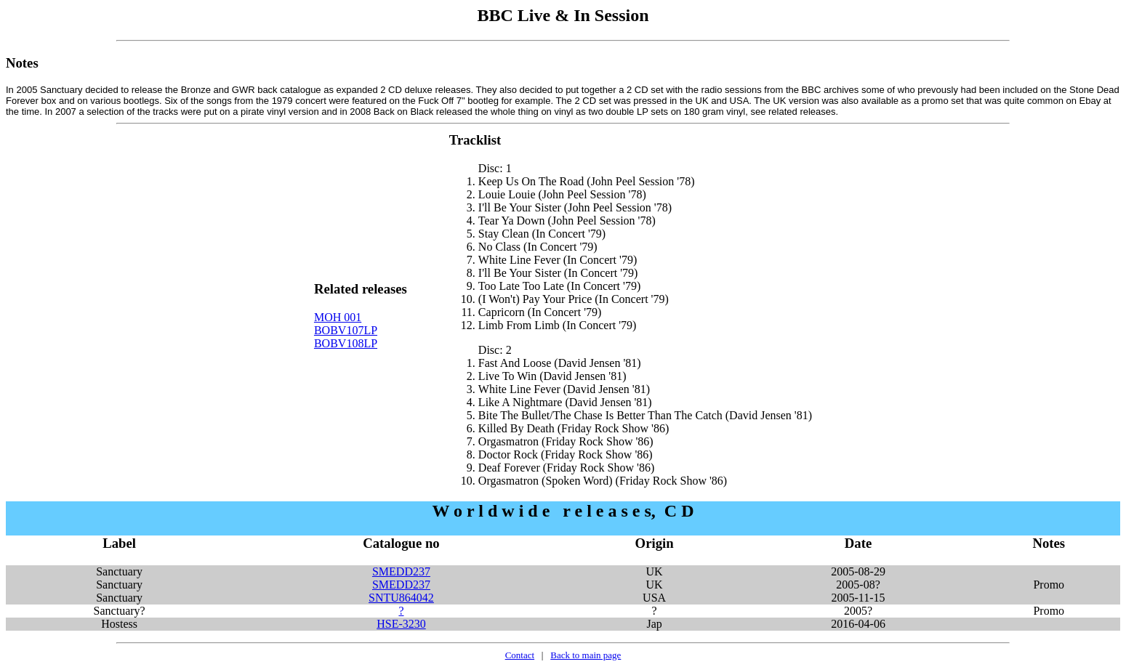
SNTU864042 (401, 597)
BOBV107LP (345, 330)
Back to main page (585, 655)
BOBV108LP (345, 343)
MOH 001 (337, 317)
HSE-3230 (401, 624)
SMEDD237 (401, 571)
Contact (519, 655)
